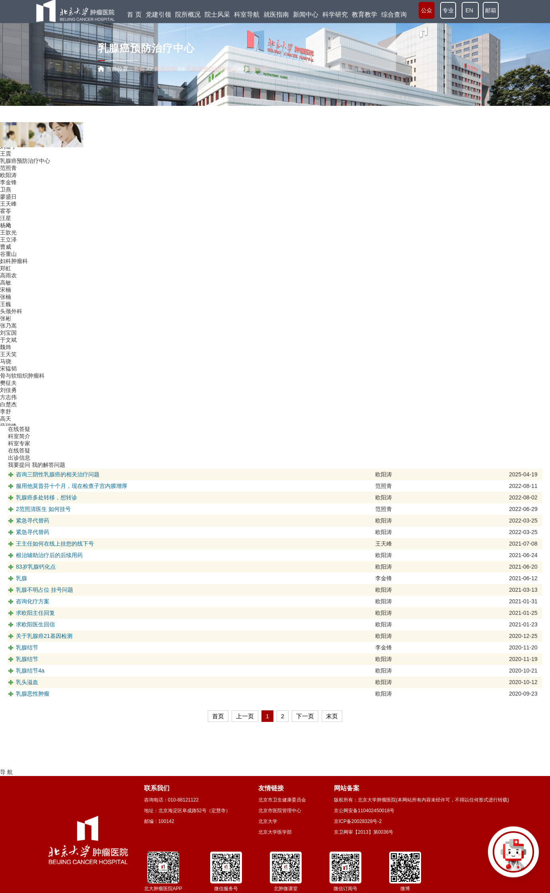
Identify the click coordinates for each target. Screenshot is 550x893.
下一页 (305, 716)
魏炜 (5, 356)
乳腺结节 (27, 647)
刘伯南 (8, 149)
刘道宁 (8, 156)
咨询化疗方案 (32, 601)
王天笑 (8, 364)
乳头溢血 (27, 682)
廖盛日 (8, 206)
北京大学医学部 (275, 832)
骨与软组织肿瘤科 (22, 385)
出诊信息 (19, 457)
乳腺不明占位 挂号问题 (44, 590)
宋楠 (5, 299)
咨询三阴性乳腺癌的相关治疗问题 (57, 474)
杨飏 (5, 235)
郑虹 (5, 278)
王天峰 (8, 213)
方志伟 (8, 407)
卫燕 (5, 199)
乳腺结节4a (30, 670)
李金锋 (8, 192)
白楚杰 (8, 414)
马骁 (5, 371)
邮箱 (490, 11)
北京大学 (267, 821)
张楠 (5, 306)
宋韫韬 (8, 378)
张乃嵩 (8, 335)
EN (470, 11)
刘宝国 (8, 342)
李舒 (5, 421)
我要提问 (19, 465)
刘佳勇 (8, 399)
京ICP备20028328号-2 (358, 821)
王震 (5, 163)
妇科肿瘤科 (14, 270)
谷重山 (8, 263)
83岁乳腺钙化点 (36, 566)
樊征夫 (8, 392)
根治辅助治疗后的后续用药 (49, 555)
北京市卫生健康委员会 (282, 800)
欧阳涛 (8, 184)
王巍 (5, 313)
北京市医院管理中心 (279, 810)
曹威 (5, 256)
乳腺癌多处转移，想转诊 (46, 497)
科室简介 (19, 436)
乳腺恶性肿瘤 (32, 693)
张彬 (5, 328)
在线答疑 (19, 450)
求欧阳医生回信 (35, 624)
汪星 (5, 227)
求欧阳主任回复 (35, 613)
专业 (448, 11)
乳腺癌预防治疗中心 (25, 170)
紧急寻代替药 (32, 520)
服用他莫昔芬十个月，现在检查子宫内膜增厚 (71, 486)
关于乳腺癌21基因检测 (44, 636)
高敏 (5, 292)
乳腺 (21, 578)
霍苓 (5, 220)
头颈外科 (11, 321)
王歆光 (8, 242)
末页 (332, 716)
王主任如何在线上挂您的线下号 (55, 543)
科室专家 (19, 443)
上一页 (245, 716)
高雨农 (8, 285)
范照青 (8, 177)
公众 (426, 11)
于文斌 (8, 349)
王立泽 (8, 249)
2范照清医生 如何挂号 (43, 509)
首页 (139, 69)
